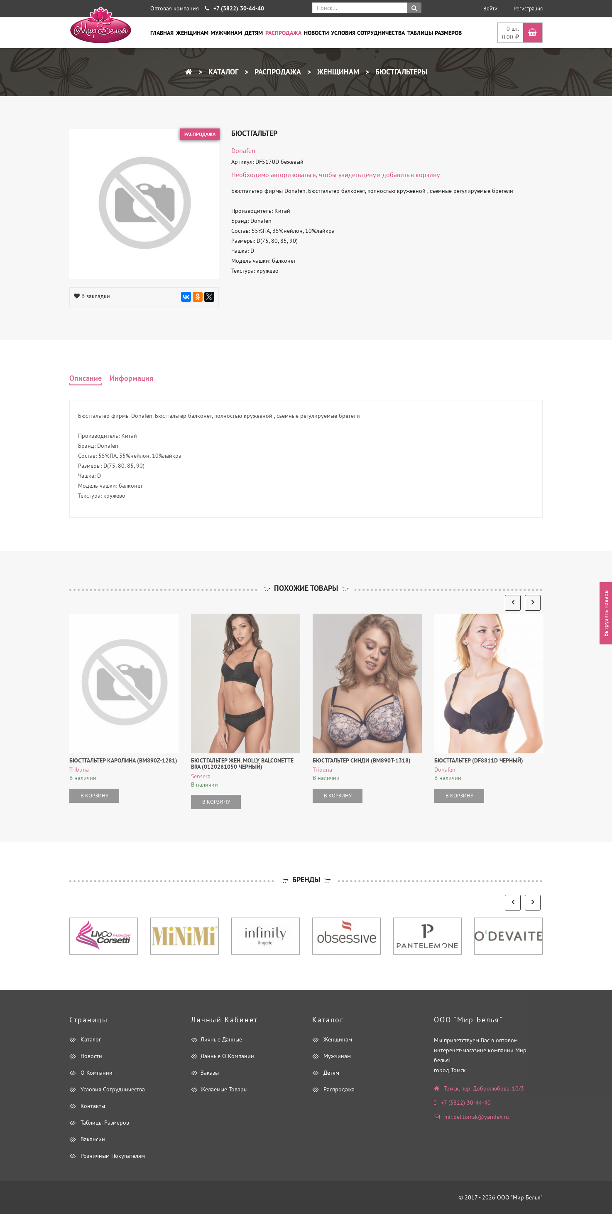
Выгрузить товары (606, 613)
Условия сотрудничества (368, 33)
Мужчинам (226, 33)
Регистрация (528, 8)
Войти (490, 8)
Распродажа (283, 33)
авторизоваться (293, 174)
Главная (162, 33)
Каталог (222, 71)
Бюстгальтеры (400, 71)
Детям (254, 33)
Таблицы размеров (434, 33)
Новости (316, 33)
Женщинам (192, 33)
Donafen (243, 150)
